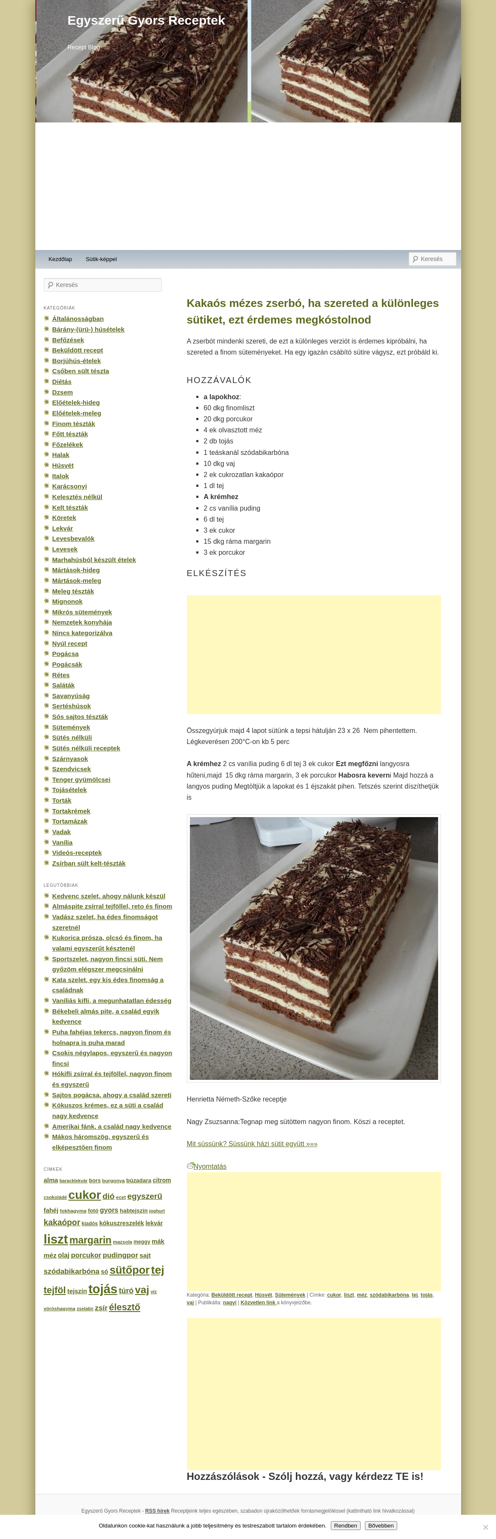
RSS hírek (157, 1511)
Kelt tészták (70, 507)
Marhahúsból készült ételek (94, 559)
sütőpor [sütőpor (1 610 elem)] (129, 1270)
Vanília (62, 842)
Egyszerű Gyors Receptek (146, 20)
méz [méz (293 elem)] (50, 1255)
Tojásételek (69, 789)
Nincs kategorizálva (82, 632)
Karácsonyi (69, 486)
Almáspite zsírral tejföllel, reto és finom (112, 906)
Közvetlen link (259, 1303)
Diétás (62, 381)
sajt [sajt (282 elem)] (145, 1255)
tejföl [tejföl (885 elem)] (55, 1290)
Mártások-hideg (76, 570)
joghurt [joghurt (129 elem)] (157, 1210)
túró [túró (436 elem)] (126, 1290)
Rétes (61, 675)
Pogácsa (65, 653)
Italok (60, 476)
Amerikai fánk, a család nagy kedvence (112, 1126)
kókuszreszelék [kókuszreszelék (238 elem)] (121, 1223)
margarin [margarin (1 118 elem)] (90, 1240)
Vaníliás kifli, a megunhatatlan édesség (112, 1000)
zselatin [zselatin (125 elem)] (85, 1308)
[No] (485, 1527)
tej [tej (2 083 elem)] (157, 1270)
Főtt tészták (70, 433)
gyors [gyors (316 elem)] (109, 1210)
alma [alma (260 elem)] (51, 1180)
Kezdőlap (60, 259)
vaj (190, 1303)
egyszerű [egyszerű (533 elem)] (144, 1196)
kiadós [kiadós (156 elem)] (90, 1224)
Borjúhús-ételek (76, 360)
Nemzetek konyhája (82, 622)
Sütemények (290, 1295)
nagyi (230, 1303)
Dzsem (62, 392)
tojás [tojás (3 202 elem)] (103, 1289)
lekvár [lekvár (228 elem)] (154, 1223)
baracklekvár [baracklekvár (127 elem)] (74, 1180)
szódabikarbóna (389, 1295)
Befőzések (68, 340)
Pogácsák (67, 664)
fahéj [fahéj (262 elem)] (51, 1210)
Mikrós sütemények (82, 612)
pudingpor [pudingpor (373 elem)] (120, 1255)
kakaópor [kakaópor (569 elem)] (62, 1222)
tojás (427, 1295)
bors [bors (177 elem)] (94, 1181)
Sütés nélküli (72, 737)
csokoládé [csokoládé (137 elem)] (55, 1197)
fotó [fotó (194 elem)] (93, 1210)
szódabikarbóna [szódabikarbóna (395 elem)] (72, 1271)
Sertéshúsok (71, 706)
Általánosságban (78, 318)
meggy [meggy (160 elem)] (142, 1242)
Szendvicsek (71, 768)
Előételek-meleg (76, 413)
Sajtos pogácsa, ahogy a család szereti (112, 1095)
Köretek (64, 517)
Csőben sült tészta (80, 371)
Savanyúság (71, 695)
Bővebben (381, 1525)
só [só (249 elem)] (104, 1271)
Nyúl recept (69, 643)
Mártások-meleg (76, 580)
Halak (60, 454)
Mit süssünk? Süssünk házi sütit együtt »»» (252, 1143)
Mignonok (67, 601)
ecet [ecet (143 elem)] (121, 1197)
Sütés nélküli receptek (86, 748)
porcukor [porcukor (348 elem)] (86, 1255)
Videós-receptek (77, 852)
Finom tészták (73, 423)
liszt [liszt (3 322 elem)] (56, 1239)
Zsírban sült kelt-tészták (89, 863)
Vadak (61, 831)
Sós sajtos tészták (80, 716)
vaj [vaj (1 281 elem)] (142, 1289)
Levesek (65, 549)
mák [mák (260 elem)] (158, 1241)
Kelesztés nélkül (77, 496)
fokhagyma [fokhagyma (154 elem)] (73, 1211)
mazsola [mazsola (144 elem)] (122, 1241)
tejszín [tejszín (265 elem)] (77, 1291)
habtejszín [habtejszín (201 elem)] (134, 1210)
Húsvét (263, 1295)
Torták (62, 800)
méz (362, 1295)
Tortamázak (70, 821)
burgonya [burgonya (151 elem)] (113, 1180)
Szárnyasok (70, 758)
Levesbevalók (73, 538)
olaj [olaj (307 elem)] (63, 1255)
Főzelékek (67, 444)
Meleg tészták (73, 591)
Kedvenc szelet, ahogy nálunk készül (109, 896)
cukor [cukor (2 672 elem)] (85, 1194)
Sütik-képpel (101, 259)
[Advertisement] (248, 186)
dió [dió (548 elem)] (109, 1196)
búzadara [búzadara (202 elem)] (139, 1180)
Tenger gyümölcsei (81, 779)
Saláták (63, 685)
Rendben (345, 1525)
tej (415, 1295)
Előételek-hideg (76, 402)
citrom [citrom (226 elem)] (162, 1180)
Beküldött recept (232, 1295)
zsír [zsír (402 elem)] (101, 1307)
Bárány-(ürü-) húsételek (88, 329)
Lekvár (62, 528)
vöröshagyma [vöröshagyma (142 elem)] (59, 1308)
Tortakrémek (71, 811)
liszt (349, 1295)
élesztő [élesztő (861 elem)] (124, 1307)
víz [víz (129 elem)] (154, 1291)
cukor (334, 1295)
